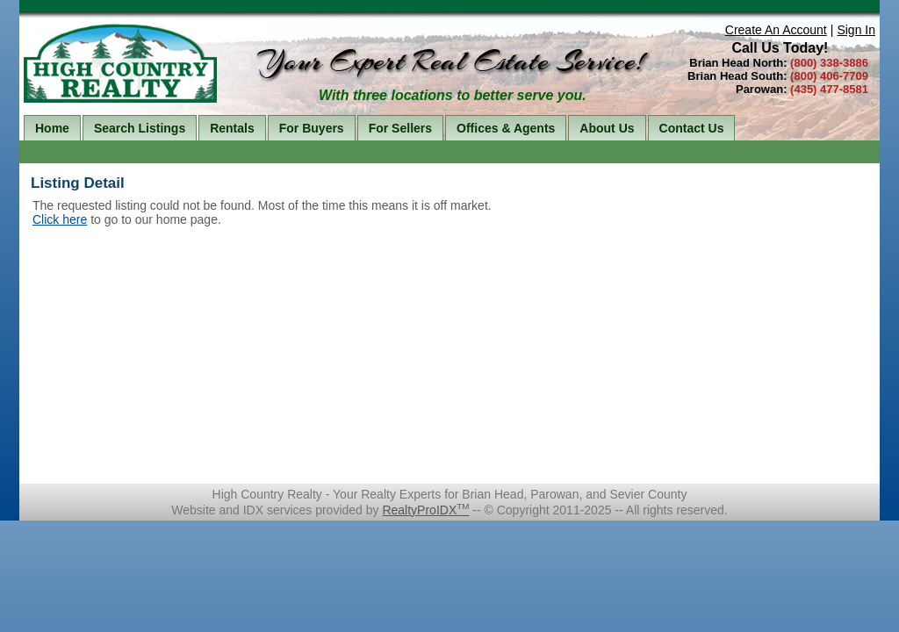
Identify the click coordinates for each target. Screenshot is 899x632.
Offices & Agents (506, 128)
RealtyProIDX (425, 510)
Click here (59, 219)
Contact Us (691, 128)
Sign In (856, 30)
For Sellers (400, 128)
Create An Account (776, 30)
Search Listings (139, 128)
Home (52, 128)
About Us (606, 128)
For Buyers (311, 128)
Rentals (232, 128)
